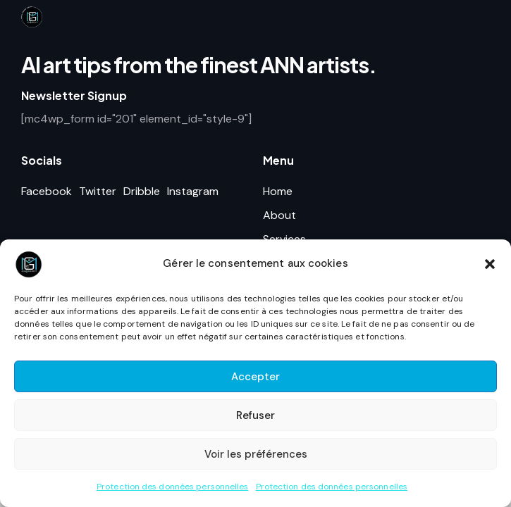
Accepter (255, 377)
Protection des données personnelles (173, 486)
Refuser (255, 415)
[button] (490, 264)
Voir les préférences (255, 454)
